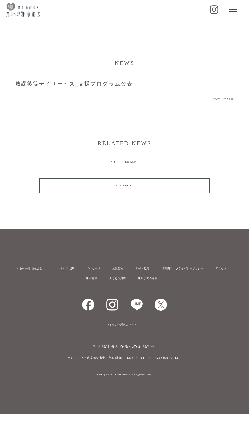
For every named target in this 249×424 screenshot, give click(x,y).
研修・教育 (157, 268)
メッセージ (102, 268)
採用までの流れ (149, 288)
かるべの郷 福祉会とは (33, 268)
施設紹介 (130, 268)
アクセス (121, 278)
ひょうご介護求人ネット (121, 334)
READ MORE (124, 185)
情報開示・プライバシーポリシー (201, 268)
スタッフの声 (71, 268)
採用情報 (87, 288)
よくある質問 (116, 288)
